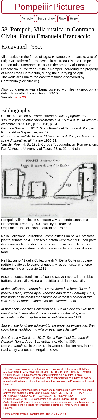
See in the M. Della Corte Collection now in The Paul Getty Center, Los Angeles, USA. (47, 348)
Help (74, 18)
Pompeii (27, 18)
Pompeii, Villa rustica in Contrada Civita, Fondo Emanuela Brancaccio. (47, 33)
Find (62, 18)
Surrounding (46, 18)
